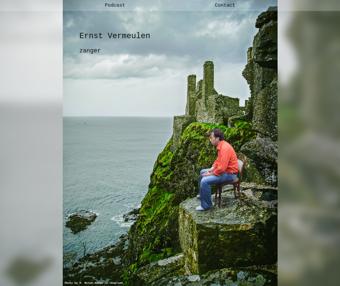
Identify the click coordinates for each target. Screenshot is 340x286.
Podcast (115, 5)
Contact (225, 5)
